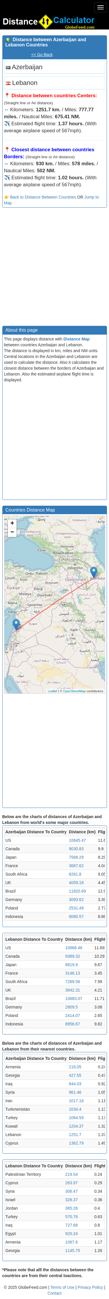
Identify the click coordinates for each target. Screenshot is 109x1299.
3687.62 (76, 865)
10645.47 (77, 840)
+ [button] (12, 523)
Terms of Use (62, 1287)
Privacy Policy (91, 1287)
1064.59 (76, 1117)
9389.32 (72, 956)
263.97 (71, 1182)
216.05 (75, 1067)
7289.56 (72, 981)
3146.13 (72, 973)
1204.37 (76, 1126)
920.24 (71, 1233)
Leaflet (52, 691)
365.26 (71, 1208)
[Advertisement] (54, 268)
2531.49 (76, 908)
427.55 (75, 1075)
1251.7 (75, 1134)
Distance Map (76, 339)
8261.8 (75, 874)
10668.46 (73, 947)
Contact (54, 1293)
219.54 (71, 1174)
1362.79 (76, 1143)
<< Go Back (42, 54)
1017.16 (76, 1100)
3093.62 (76, 899)
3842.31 (72, 990)
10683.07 (73, 998)
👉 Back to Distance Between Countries (40, 197)
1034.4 (75, 1109)
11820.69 (77, 891)
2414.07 (72, 1015)
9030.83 (76, 848)
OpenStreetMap (74, 691)
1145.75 (72, 1250)
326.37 (71, 1199)
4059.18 (76, 882)
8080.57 (76, 916)
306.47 (71, 1191)
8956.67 (72, 1024)
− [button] (12, 532)
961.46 (75, 1092)
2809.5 (71, 1007)
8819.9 (71, 964)
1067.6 (71, 1242)
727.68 (71, 1225)
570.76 (71, 1216)
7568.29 (76, 857)
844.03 (75, 1083)
